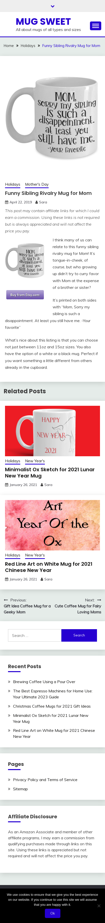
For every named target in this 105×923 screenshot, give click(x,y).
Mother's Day (37, 184)
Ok (52, 913)
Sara (43, 202)
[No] (98, 905)
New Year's (35, 461)
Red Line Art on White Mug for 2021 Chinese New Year (48, 567)
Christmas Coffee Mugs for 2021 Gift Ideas (52, 706)
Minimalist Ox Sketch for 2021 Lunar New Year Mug (50, 472)
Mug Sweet (43, 21)
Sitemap (20, 788)
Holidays (12, 184)
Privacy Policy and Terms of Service (45, 779)
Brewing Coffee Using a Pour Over (44, 681)
